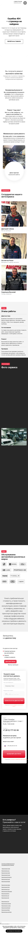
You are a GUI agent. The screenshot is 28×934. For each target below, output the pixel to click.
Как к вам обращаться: (8, 682)
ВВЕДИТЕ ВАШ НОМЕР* (8, 741)
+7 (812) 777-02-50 (18, 1)
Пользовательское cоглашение (7, 865)
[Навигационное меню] (25, 2)
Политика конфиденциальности (7, 863)
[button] (17, 2)
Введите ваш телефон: (8, 690)
